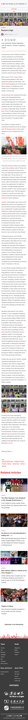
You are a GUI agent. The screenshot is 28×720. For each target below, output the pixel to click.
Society (2, 648)
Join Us (16, 676)
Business (3, 652)
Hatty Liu (6, 34)
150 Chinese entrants (10, 129)
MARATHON (16, 464)
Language (3, 654)
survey (17, 345)
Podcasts (17, 652)
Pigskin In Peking (7, 606)
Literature (3, 661)
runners (16, 77)
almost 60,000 (5, 84)
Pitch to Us (17, 678)
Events (2, 674)
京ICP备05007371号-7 (20, 718)
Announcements (5, 671)
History (2, 657)
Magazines (17, 648)
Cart (14, 11)
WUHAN (4, 466)
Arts (2, 659)
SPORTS (3, 27)
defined (4, 211)
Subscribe (14, 9)
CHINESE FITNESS (19, 461)
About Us (17, 671)
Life (2, 650)
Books (16, 650)
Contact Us (17, 680)
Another (3, 202)
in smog (10, 443)
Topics (3, 644)
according (4, 109)
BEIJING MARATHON (7, 461)
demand (3, 198)
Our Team (17, 674)
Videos (16, 654)
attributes (10, 165)
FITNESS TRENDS (6, 464)
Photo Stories (4, 663)
